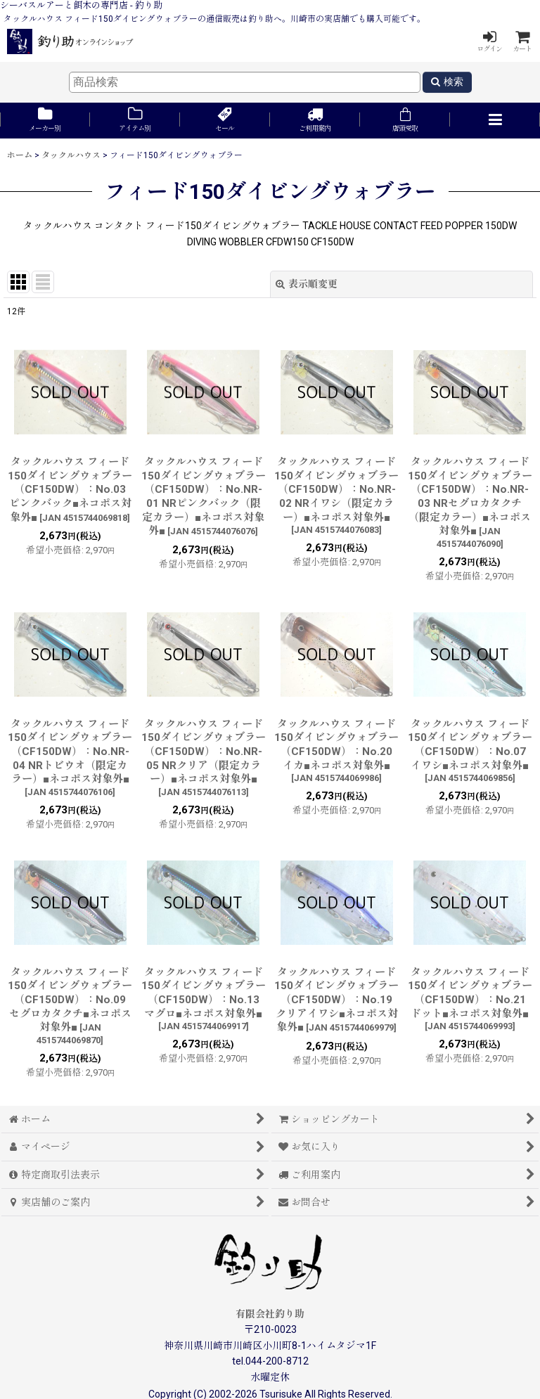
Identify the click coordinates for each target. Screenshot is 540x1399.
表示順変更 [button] (307, 284)
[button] (495, 120)
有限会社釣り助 (270, 1314)
